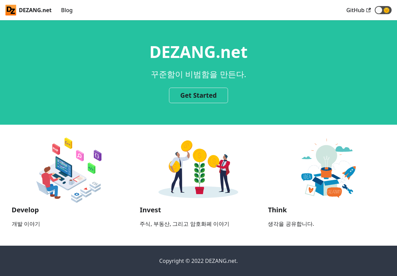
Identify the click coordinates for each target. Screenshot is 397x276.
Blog (67, 10)
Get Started (198, 95)
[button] (383, 10)
